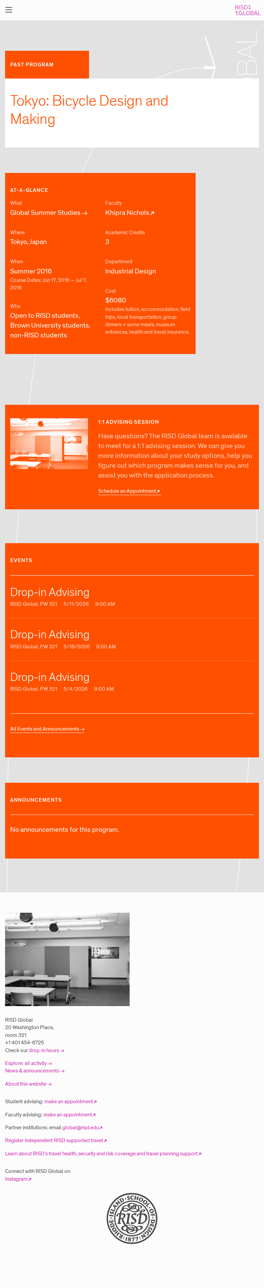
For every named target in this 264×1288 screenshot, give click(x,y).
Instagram (16, 1179)
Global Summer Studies (45, 212)
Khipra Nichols (127, 212)
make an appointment (68, 1101)
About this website (25, 1084)
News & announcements (32, 1070)
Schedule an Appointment (127, 491)
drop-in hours (44, 1050)
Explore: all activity (26, 1063)
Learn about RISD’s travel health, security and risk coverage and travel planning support (101, 1153)
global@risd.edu (80, 1127)
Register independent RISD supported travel (54, 1140)
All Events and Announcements (44, 729)
